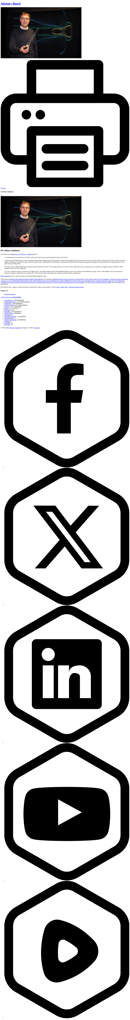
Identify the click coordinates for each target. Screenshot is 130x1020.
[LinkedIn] (66, 742)
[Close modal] (1, 195)
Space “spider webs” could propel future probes (70, 287)
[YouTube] (66, 880)
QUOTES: (7, 324)
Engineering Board (9, 294)
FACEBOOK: (8, 300)
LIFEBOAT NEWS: (10, 302)
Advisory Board (10, 3)
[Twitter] (66, 604)
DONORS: (7, 310)
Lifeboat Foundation (15, 328)
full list (119, 282)
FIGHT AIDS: (8, 313)
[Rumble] (66, 1017)
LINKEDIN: (8, 303)
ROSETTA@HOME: (10, 320)
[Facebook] (66, 467)
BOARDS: (7, 312)
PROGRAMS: (8, 318)
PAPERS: (7, 321)
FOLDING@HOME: (10, 316)
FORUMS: (7, 323)
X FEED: (7, 307)
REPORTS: (7, 315)
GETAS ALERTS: (9, 305)
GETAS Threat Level (11, 297)
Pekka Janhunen (5, 276)
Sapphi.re (37, 328)
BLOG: (6, 308)
